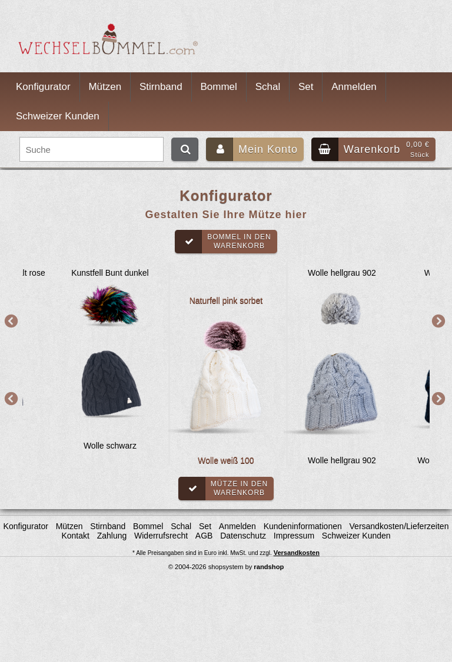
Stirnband (160, 86)
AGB (204, 535)
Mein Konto (252, 149)
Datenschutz (243, 535)
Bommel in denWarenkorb (223, 241)
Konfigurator (43, 86)
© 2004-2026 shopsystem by (226, 566)
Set (306, 86)
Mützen (104, 86)
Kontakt (75, 535)
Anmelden (354, 86)
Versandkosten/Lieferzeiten (399, 526)
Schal (268, 86)
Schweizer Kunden (57, 116)
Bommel (219, 86)
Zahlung (112, 535)
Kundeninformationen (303, 526)
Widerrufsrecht (161, 535)
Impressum (294, 535)
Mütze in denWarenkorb (223, 488)
